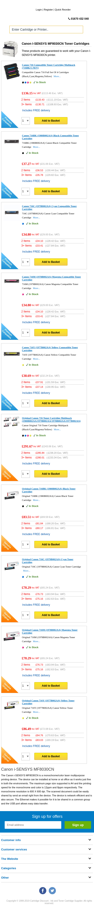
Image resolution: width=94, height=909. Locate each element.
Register (48, 9)
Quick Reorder (63, 9)
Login (39, 9)
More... (57, 76)
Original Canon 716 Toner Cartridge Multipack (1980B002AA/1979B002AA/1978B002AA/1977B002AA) (51, 419)
